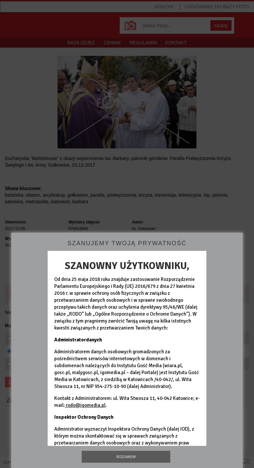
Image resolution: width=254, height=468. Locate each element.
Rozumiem (126, 456)
